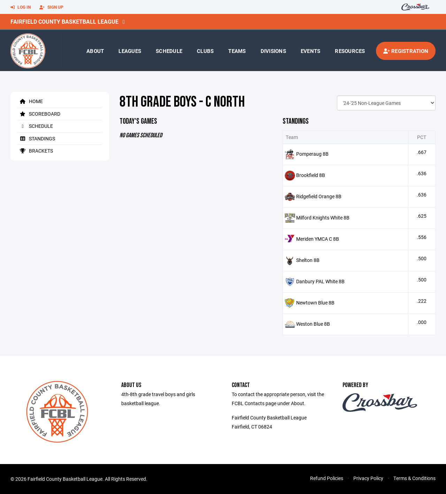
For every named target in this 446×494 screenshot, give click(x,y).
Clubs (205, 50)
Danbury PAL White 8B (320, 281)
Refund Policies (326, 478)
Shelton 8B (308, 260)
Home (30, 101)
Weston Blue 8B (313, 324)
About (95, 50)
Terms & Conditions (414, 478)
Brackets (35, 150)
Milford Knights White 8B (322, 217)
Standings (36, 138)
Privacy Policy (368, 478)
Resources (350, 50)
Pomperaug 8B (312, 153)
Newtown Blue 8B (315, 302)
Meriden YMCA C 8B (317, 239)
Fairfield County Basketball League (64, 21)
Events (311, 50)
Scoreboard (38, 113)
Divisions (273, 50)
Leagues (129, 50)
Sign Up (51, 7)
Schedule (169, 50)
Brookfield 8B (310, 175)
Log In (20, 7)
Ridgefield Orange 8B (318, 196)
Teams (237, 50)
